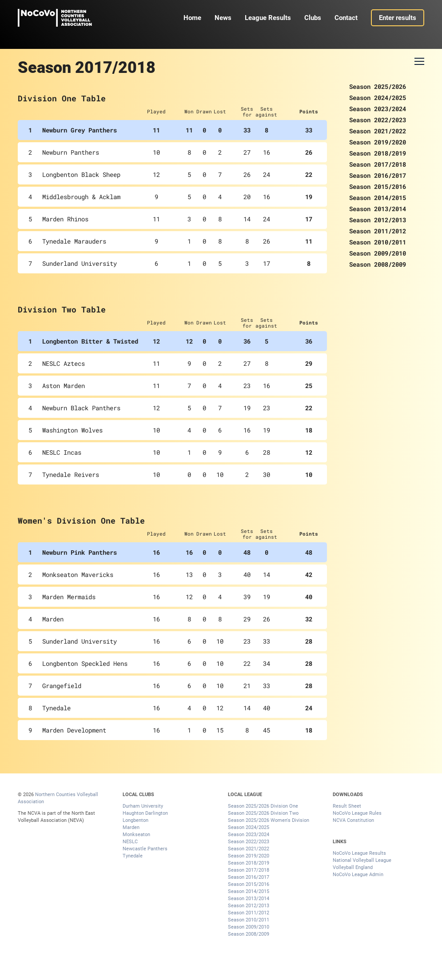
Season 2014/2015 (377, 197)
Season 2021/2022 (377, 131)
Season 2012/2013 (377, 220)
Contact (346, 18)
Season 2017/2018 (377, 164)
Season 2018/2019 (377, 153)
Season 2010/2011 (377, 242)
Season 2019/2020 (377, 142)
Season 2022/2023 (377, 120)
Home (192, 18)
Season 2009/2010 (377, 253)
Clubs (312, 18)
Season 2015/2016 (377, 186)
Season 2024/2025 (377, 97)
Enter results (397, 18)
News (223, 18)
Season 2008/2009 (377, 264)
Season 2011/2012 (377, 231)
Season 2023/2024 (377, 108)
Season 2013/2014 (377, 208)
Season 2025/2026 (377, 86)
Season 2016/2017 (377, 175)
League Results (268, 18)
